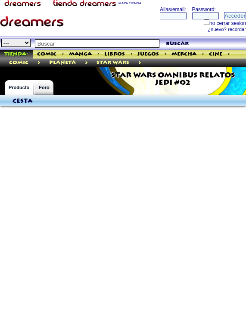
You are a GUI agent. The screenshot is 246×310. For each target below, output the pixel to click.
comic (18, 62)
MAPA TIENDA (129, 3)
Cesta (22, 101)
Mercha (183, 54)
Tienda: (16, 54)
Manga (80, 54)
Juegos (148, 54)
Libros (114, 54)
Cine (215, 54)
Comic (46, 54)
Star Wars (113, 62)
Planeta (62, 62)
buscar (177, 43)
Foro (44, 87)
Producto (19, 87)
